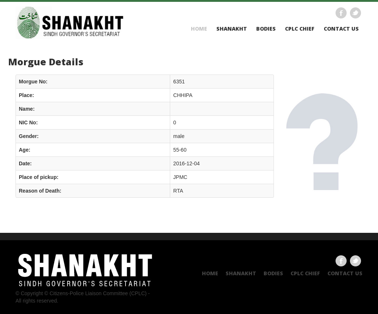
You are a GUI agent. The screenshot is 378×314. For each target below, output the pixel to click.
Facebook (341, 12)
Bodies (266, 28)
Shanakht (231, 28)
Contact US (341, 28)
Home (199, 28)
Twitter (355, 12)
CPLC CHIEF (300, 28)
